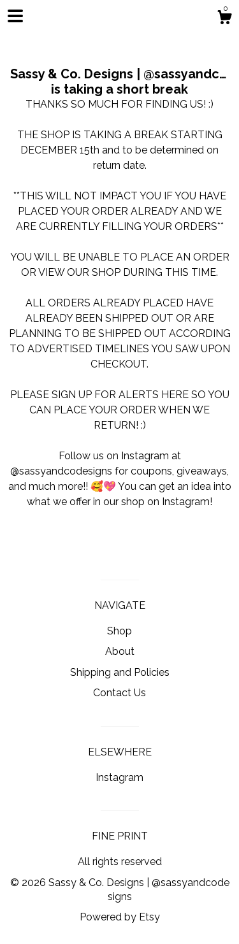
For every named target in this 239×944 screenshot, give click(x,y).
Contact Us (119, 693)
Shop (119, 631)
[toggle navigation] (15, 16)
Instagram (119, 777)
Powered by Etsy (120, 917)
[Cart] (224, 19)
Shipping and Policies (120, 672)
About (119, 651)
